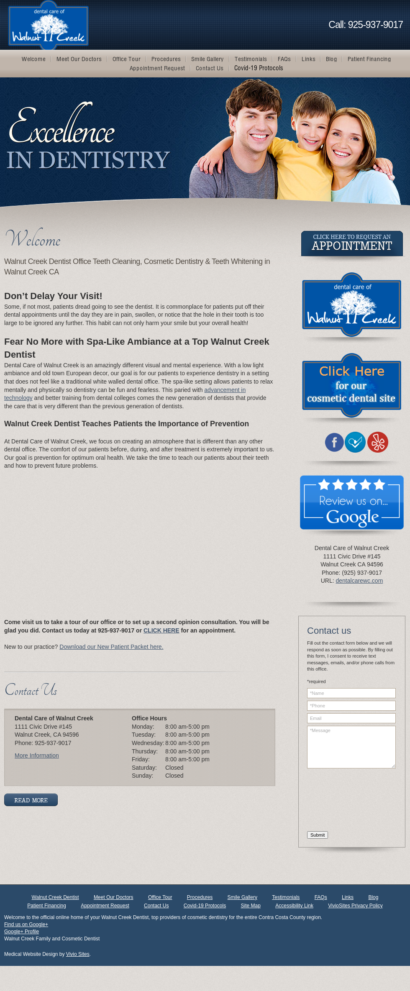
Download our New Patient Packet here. (111, 646)
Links (348, 897)
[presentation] (341, 801)
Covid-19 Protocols (205, 906)
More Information (37, 755)
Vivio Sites (78, 954)
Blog (373, 897)
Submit (317, 834)
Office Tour (160, 897)
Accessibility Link (294, 906)
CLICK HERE (161, 630)
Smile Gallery (242, 897)
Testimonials (286, 897)
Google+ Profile (21, 932)
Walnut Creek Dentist (55, 897)
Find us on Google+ (26, 924)
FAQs (321, 897)
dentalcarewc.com (359, 580)
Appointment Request (105, 906)
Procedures (200, 897)
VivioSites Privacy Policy (355, 906)
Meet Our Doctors (113, 897)
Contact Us (156, 906)
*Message (351, 747)
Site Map (251, 906)
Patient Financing (46, 906)
